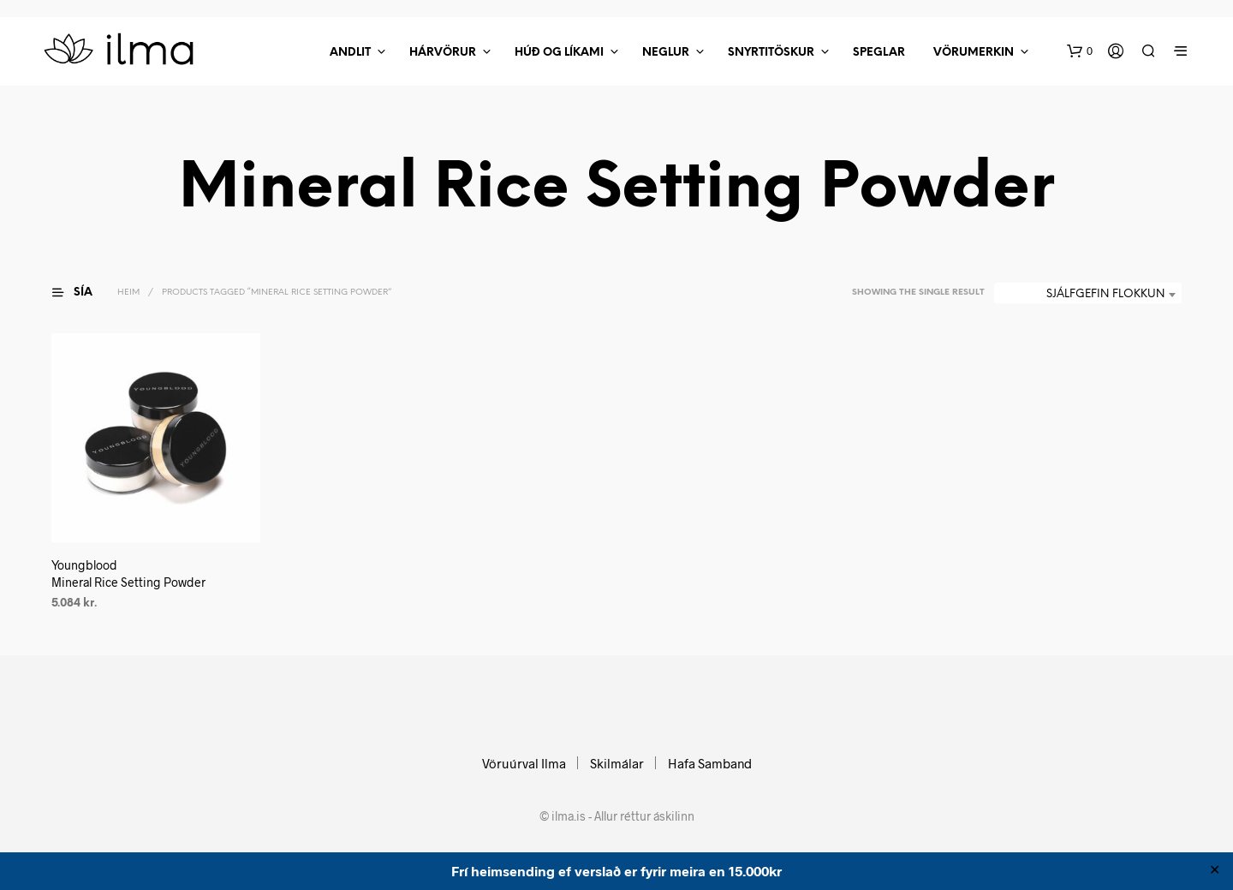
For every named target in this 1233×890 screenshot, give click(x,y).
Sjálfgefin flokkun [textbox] (1105, 294)
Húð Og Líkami (559, 52)
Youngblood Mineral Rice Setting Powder (128, 573)
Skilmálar (617, 763)
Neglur (665, 52)
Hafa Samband (710, 763)
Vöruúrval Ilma (524, 763)
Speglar (879, 52)
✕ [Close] (1214, 871)
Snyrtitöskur (771, 52)
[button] (1080, 51)
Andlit (350, 52)
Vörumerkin (973, 52)
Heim (128, 292)
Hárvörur (442, 52)
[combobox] (1088, 295)
